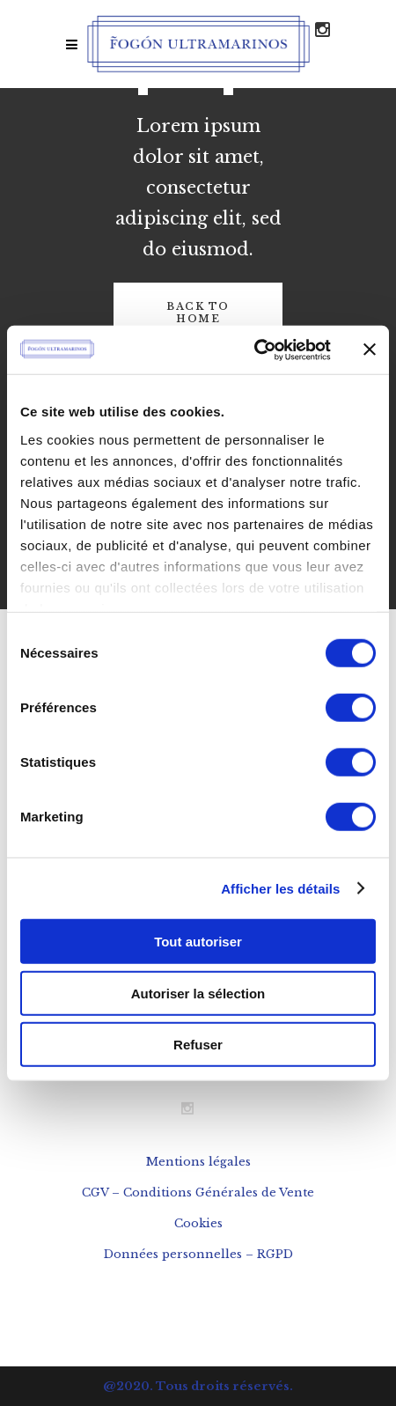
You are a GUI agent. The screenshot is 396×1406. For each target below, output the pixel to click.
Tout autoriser (198, 941)
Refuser (198, 1044)
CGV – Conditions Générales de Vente (198, 1192)
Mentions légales (198, 1161)
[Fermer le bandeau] (369, 349)
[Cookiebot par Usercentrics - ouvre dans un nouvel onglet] (254, 349)
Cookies (198, 1223)
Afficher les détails (280, 887)
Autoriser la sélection (198, 992)
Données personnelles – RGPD (198, 1254)
